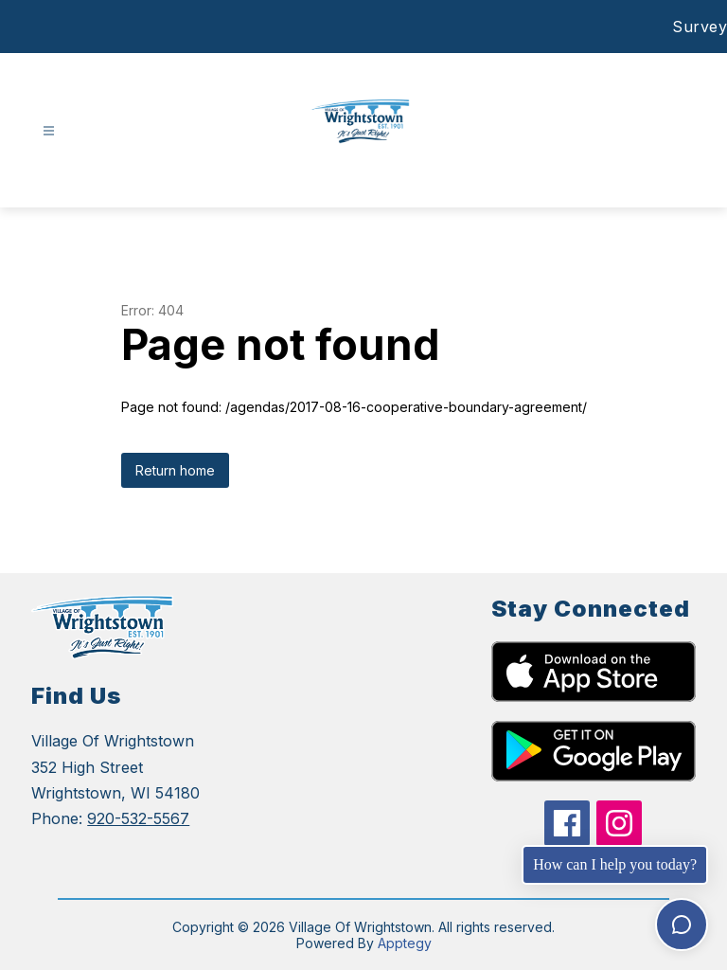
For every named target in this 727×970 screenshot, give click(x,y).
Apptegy (405, 943)
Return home (175, 470)
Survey (699, 26)
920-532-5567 (138, 818)
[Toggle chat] (681, 924)
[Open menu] (49, 131)
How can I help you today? (615, 864)
